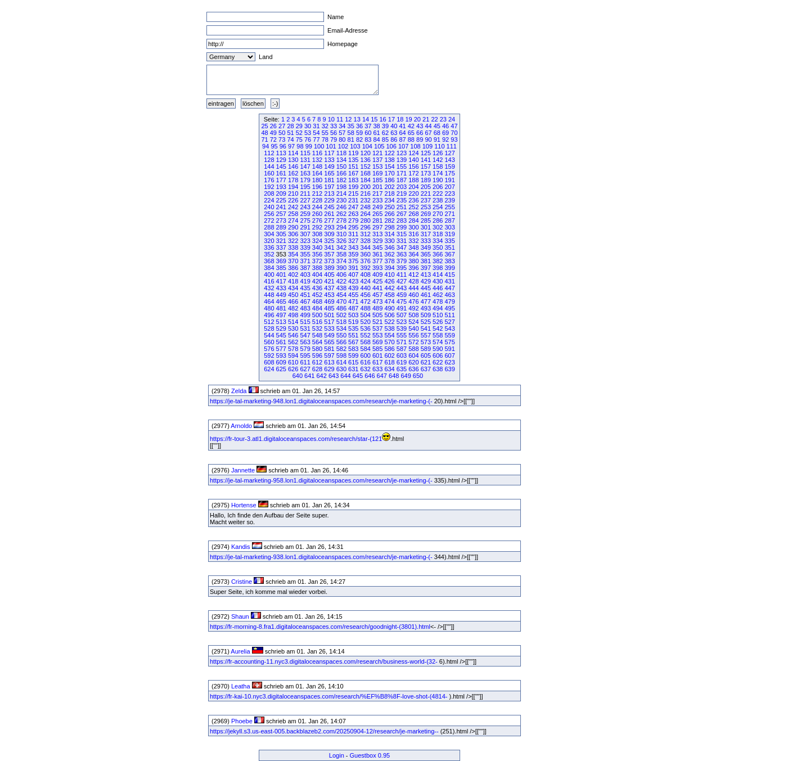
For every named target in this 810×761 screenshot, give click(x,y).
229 (329, 200)
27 (281, 126)
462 (438, 294)
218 (389, 193)
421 (329, 281)
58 (351, 132)
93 (454, 139)
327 (353, 240)
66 (419, 132)
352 (269, 254)
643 (333, 375)
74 (290, 139)
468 (317, 301)
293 (329, 227)
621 (426, 362)
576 (269, 348)
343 (353, 247)
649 (405, 375)
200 (366, 186)
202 (389, 186)
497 (281, 315)
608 (269, 362)
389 (329, 267)
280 (366, 220)
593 (281, 355)
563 (305, 342)
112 (269, 153)
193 (281, 186)
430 (438, 281)
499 (305, 315)
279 (353, 220)
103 (355, 146)
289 (281, 227)
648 (394, 375)
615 (353, 362)
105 (379, 146)
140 (413, 159)
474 (389, 301)
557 (426, 335)
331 (402, 240)
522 (389, 321)
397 (426, 267)
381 (426, 261)
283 (402, 220)
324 (317, 240)
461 (426, 294)
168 (366, 173)
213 (329, 193)
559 (449, 335)
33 (333, 126)
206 (438, 186)
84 (377, 139)
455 (353, 294)
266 (389, 213)
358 (341, 254)
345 (377, 247)
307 (305, 234)
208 (269, 193)
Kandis (240, 546)
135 (353, 159)
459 (402, 294)
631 (353, 369)
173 (426, 173)
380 (413, 261)
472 (366, 301)
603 (402, 355)
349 (426, 247)
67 (428, 132)
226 (293, 200)
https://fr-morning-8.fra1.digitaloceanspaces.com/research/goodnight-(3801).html (320, 626)
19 (408, 119)
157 (426, 166)
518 (341, 321)
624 (269, 369)
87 (402, 139)
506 (389, 315)
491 (402, 308)
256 (269, 213)
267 (402, 213)
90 (428, 139)
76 (307, 139)
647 (382, 375)
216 (366, 193)
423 (353, 281)
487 (353, 308)
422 (341, 281)
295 (353, 227)
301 (426, 227)
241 (281, 207)
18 (400, 119)
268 (413, 213)
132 (317, 159)
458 (389, 294)
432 (269, 288)
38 (377, 126)
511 (449, 315)
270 (438, 213)
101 (331, 146)
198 (341, 186)
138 (389, 159)
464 (269, 301)
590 (438, 348)
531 (305, 328)
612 (317, 362)
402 (293, 274)
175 (449, 173)
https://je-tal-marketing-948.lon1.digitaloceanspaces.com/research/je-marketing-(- (321, 401)
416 (269, 281)
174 (438, 173)
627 (305, 369)
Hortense (243, 505)
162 (293, 173)
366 (438, 254)
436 (317, 288)
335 (449, 240)
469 (329, 301)
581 (329, 348)
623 (449, 362)
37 (367, 126)
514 (293, 321)
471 (353, 301)
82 (359, 139)
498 (293, 315)
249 (377, 207)
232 (366, 200)
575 (449, 342)
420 (317, 281)
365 (426, 254)
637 (426, 369)
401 (281, 274)
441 (377, 288)
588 (413, 348)
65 (411, 132)
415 (449, 274)
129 (281, 159)
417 (281, 281)
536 (366, 328)
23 (443, 119)
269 (426, 213)
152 (366, 166)
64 (402, 132)
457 (377, 294)
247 (353, 207)
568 (366, 342)
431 (449, 281)
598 (341, 355)
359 (353, 254)
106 (391, 146)
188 (413, 180)
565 (329, 342)
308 (317, 234)
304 (269, 234)
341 (329, 247)
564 (317, 342)
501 (329, 315)
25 (264, 126)
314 (389, 234)
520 (366, 321)
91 (437, 139)
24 (451, 119)
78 (325, 139)
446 (438, 288)
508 (413, 315)
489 (377, 308)
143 (449, 159)
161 (281, 173)
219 (402, 193)
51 (290, 132)
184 (366, 180)
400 (269, 274)
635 (402, 369)
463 (449, 294)
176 (269, 180)
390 (341, 267)
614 (341, 362)
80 (342, 139)
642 (321, 375)
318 (438, 234)
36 (359, 126)
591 (449, 348)
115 (305, 153)
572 (413, 342)
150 (341, 166)
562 (293, 342)
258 (293, 213)
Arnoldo (241, 425)
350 (438, 247)
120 (366, 153)
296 (366, 227)
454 (341, 294)
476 (413, 301)
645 (358, 375)
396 (413, 267)
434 (293, 288)
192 (269, 186)
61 (377, 132)
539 (402, 328)
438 (341, 288)
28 (290, 126)
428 (413, 281)
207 (449, 186)
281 (377, 220)
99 (308, 146)
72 (273, 139)
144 (269, 166)
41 (402, 126)
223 (449, 193)
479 (449, 301)
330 (389, 240)
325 (329, 240)
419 (305, 281)
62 (385, 132)
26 (273, 126)
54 (316, 132)
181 (329, 180)
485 (329, 308)
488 (366, 308)
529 (281, 328)
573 (426, 342)
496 (269, 315)
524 (413, 321)
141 (426, 159)
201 (377, 186)
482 (293, 308)
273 (281, 220)
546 (293, 335)
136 (366, 159)
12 (348, 119)
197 (329, 186)
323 (305, 240)
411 (402, 274)
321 (281, 240)
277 (329, 220)
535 (353, 328)
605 (426, 355)
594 (293, 355)
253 (426, 207)
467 (305, 301)
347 (402, 247)
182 (341, 180)
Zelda (239, 391)
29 (299, 126)
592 (269, 355)
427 (402, 281)
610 (293, 362)
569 (377, 342)
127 (449, 153)
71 (264, 139)
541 (426, 328)
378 (389, 261)
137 (377, 159)
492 (413, 308)
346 (389, 247)
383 (449, 261)
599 (353, 355)
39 (385, 126)
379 (402, 261)
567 (353, 342)
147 (305, 166)
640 (297, 375)
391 (353, 267)
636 (413, 369)
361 (377, 254)
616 (366, 362)
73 (281, 139)
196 (317, 186)
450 (293, 294)
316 (413, 234)
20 (417, 119)
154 (389, 166)
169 (377, 173)
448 (269, 294)
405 (329, 274)
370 (293, 261)
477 (426, 301)
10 (331, 119)
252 (413, 207)
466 (293, 301)
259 (305, 213)
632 (366, 369)
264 (366, 213)
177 (281, 180)
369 (281, 261)
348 (413, 247)
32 (325, 126)
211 (305, 193)
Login (336, 755)
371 (305, 261)
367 (449, 254)
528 (269, 328)
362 (389, 254)
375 (353, 261)
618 (389, 362)
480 (269, 308)
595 (305, 355)
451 (305, 294)
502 (341, 315)
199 (353, 186)
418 (293, 281)
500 (317, 315)
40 (393, 126)
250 (389, 207)
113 (281, 153)
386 (293, 267)
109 (427, 146)
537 (377, 328)
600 (366, 355)
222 (438, 193)
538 (389, 328)
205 (426, 186)
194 (293, 186)
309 (329, 234)
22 (434, 119)
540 (413, 328)
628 (317, 369)
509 (426, 315)
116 (317, 153)
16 (383, 119)
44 (428, 126)
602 (389, 355)
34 (342, 126)
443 (402, 288)
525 (426, 321)
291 (305, 227)
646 (369, 375)
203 (402, 186)
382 (438, 261)
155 (402, 166)
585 (377, 348)
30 (307, 126)
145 (281, 166)
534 (341, 328)
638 (438, 369)
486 (341, 308)
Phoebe (242, 721)
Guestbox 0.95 (370, 755)
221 (426, 193)
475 (402, 301)
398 (438, 267)
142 (438, 159)
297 (377, 227)
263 (353, 213)
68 (437, 132)
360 (366, 254)
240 (269, 207)
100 (319, 146)
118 (341, 153)
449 (281, 294)
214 (341, 193)
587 (402, 348)
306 (293, 234)
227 (305, 200)
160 (269, 173)
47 (454, 126)
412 (413, 274)
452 (317, 294)
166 (341, 173)
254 (438, 207)
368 (269, 261)
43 (419, 126)
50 (281, 132)
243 (305, 207)
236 (413, 200)
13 (357, 119)
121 (377, 153)
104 (367, 146)
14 (365, 119)
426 (389, 281)
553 (377, 335)
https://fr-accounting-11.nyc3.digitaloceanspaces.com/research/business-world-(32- (324, 661)
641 (309, 375)
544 (269, 335)
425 (377, 281)
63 (393, 132)
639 (449, 369)
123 (402, 153)
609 (281, 362)
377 (377, 261)
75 (299, 139)
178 (293, 180)
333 (426, 240)
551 (353, 335)
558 (438, 335)
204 (413, 186)
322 (293, 240)
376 (366, 261)
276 (317, 220)
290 (293, 227)
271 (449, 213)
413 (426, 274)
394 (389, 267)
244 (317, 207)
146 (293, 166)
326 (341, 240)
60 (367, 132)
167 (353, 173)
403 (305, 274)
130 (293, 159)
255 (449, 207)
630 (341, 369)
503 (353, 315)
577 (281, 348)
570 (389, 342)
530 (293, 328)
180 (317, 180)
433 (281, 288)
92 (445, 139)
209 (281, 193)
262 (341, 213)
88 (411, 139)
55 (325, 132)
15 (374, 119)
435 (305, 288)
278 (341, 220)
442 (389, 288)
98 (299, 146)
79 (333, 139)
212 (317, 193)
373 (329, 261)
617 (377, 362)
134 (341, 159)
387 (305, 267)
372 (317, 261)
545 (281, 335)
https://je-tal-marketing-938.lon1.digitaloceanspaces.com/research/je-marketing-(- (321, 556)
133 (329, 159)
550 (341, 335)
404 (317, 274)
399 (449, 267)
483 (305, 308)
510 (438, 315)
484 (317, 308)
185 (377, 180)
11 (339, 119)
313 (377, 234)
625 (281, 369)
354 (293, 254)
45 (437, 126)
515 (305, 321)
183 (353, 180)
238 (438, 200)
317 (426, 234)
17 (391, 119)
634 (389, 369)
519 (353, 321)
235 (402, 200)
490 (389, 308)
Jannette (243, 470)
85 (385, 139)
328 (366, 240)
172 (413, 173)
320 (269, 240)
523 (402, 321)
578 (293, 348)
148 (317, 166)
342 (341, 247)
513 (281, 321)
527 (449, 321)
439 (353, 288)
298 (389, 227)
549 (329, 335)
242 (293, 207)
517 (329, 321)
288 (269, 227)
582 (341, 348)
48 (264, 132)
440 (366, 288)
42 (411, 126)
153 (377, 166)
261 (329, 213)
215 (353, 193)
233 (377, 200)
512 (269, 321)
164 (317, 173)
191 (449, 180)
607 (449, 355)
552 (366, 335)
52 (299, 132)
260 (317, 213)
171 (402, 173)
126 (438, 153)
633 (377, 369)
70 (454, 132)
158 (438, 166)
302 (438, 227)
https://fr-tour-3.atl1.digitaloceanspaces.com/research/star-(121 (296, 438)
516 (317, 321)
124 (413, 153)
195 (305, 186)
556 (413, 335)
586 (389, 348)
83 (367, 139)
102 (343, 146)
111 (452, 146)
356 (317, 254)
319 (449, 234)
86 (393, 139)
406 (341, 274)
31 (316, 126)
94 (265, 146)
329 (377, 240)
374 (341, 261)
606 (438, 355)
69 (445, 132)
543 (449, 328)
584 (366, 348)
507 (402, 315)
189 (426, 180)
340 (317, 247)
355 (305, 254)
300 (413, 227)
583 (353, 348)
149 (329, 166)
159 (449, 166)
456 (366, 294)
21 (425, 119)
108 (415, 146)
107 (403, 146)
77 (316, 139)
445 (426, 288)
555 (402, 335)
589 (426, 348)
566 (341, 342)
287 (449, 220)
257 (281, 213)
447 (449, 288)
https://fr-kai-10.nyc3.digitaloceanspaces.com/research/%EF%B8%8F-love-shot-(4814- (328, 696)
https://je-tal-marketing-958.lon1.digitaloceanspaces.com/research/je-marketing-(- (321, 480)
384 (269, 267)
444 (413, 288)
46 (445, 126)
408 (366, 274)
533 (329, 328)
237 (426, 200)
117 (329, 153)
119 (353, 153)
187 (402, 180)
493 (426, 308)
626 (293, 369)
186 (389, 180)
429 (426, 281)
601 (377, 355)
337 (281, 247)
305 (281, 234)
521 (377, 321)
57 (342, 132)
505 (377, 315)
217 (377, 193)
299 (402, 227)
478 (438, 301)
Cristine (241, 581)
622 (438, 362)
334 (438, 240)
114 (293, 153)
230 (341, 200)
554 (389, 335)
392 (366, 267)
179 (305, 180)
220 (413, 193)
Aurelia (240, 651)
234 (389, 200)
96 (283, 146)
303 (449, 227)
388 (317, 267)
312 (366, 234)
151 (353, 166)
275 (305, 220)
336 (269, 247)
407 (353, 274)
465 (281, 301)
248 (366, 207)
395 (402, 267)
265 (377, 213)
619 (402, 362)
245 (329, 207)
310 (341, 234)
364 (413, 254)
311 (353, 234)
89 (419, 139)
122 (389, 153)
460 (413, 294)
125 (426, 153)
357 (329, 254)
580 (317, 348)
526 (438, 321)
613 (329, 362)
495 (449, 308)
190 (438, 180)
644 (345, 375)
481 (281, 308)
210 (293, 193)
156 (413, 166)
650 (418, 375)
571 (402, 342)
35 (351, 126)
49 (273, 132)
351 (449, 247)
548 (317, 335)
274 (293, 220)
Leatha (240, 686)
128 (269, 159)
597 (329, 355)
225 (281, 200)
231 (353, 200)
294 (341, 227)
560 (269, 342)
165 (329, 173)
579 (305, 348)
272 (269, 220)
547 (305, 335)
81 (351, 139)
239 (449, 200)
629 (329, 369)
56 (333, 132)
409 (377, 274)
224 (269, 200)
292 (317, 227)
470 (341, 301)
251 (402, 207)
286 (438, 220)
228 (317, 200)
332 (413, 240)
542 (438, 328)
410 (389, 274)
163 (305, 173)
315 (402, 234)
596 (317, 355)
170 (389, 173)
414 (438, 274)
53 (307, 132)
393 (377, 267)
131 (305, 159)
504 (366, 315)
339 (305, 247)
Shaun (240, 616)
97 (291, 146)
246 (341, 207)
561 (281, 342)
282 (389, 220)
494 (438, 308)
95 (274, 146)
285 (426, 220)
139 (402, 159)
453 (329, 294)
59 (359, 132)
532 (317, 328)
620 (413, 362)
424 (366, 281)
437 (329, 288)
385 (281, 267)
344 (366, 247)
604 (413, 355)
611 (305, 362)
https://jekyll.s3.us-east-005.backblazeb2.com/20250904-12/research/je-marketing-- (324, 731)
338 (293, 247)
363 (402, 254)
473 (377, 301)
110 (439, 146)
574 (438, 342)
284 (413, 220)
